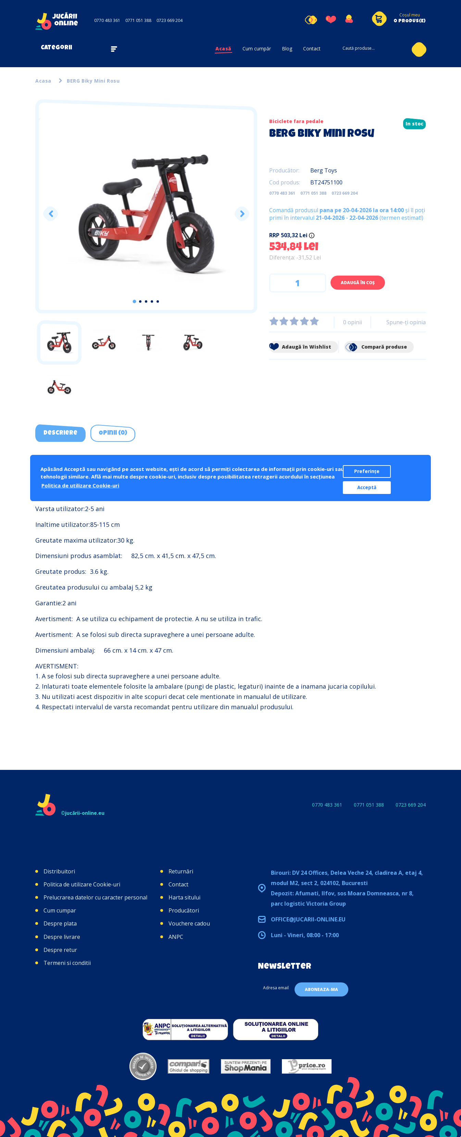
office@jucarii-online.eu (308, 919)
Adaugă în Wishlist (300, 346)
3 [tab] (146, 301)
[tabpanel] (146, 214)
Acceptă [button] (366, 487)
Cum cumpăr (256, 48)
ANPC (176, 937)
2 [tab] (140, 301)
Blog (287, 48)
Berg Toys (323, 170)
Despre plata (60, 923)
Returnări (181, 871)
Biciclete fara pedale (296, 121)
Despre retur (60, 950)
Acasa (43, 80)
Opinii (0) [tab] (113, 433)
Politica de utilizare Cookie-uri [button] (80, 485)
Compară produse (375, 346)
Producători (184, 910)
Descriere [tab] (60, 433)
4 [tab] (152, 301)
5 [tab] (158, 301)
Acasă (223, 48)
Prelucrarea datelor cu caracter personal (95, 897)
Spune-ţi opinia (406, 322)
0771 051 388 (138, 20)
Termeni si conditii (67, 963)
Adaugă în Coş (358, 283)
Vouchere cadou (189, 923)
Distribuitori (59, 871)
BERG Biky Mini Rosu (93, 80)
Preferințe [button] (366, 471)
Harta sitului (184, 897)
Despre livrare (61, 937)
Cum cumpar (59, 910)
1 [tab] (134, 301)
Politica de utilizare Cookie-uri (81, 884)
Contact (312, 48)
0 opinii (352, 322)
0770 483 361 (107, 20)
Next (241, 213)
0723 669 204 (170, 20)
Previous (50, 213)
